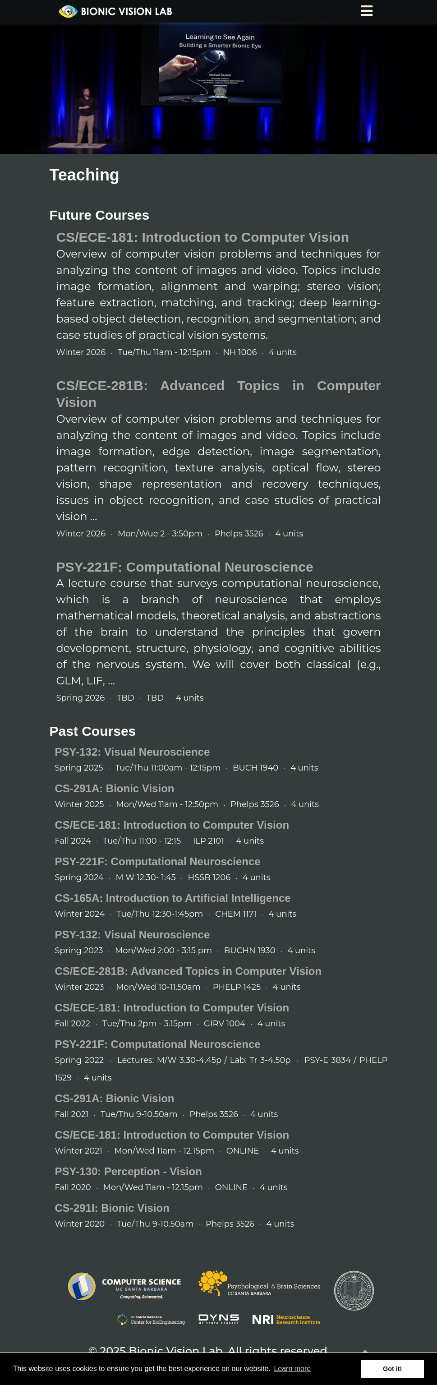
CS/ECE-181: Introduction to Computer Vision (202, 237)
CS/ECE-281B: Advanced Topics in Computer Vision (188, 971)
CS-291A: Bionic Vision (115, 788)
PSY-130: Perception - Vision (128, 1171)
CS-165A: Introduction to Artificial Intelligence (173, 898)
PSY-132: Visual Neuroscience (132, 752)
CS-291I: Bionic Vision (112, 1208)
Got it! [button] (392, 1368)
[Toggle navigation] (366, 11)
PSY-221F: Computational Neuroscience (184, 566)
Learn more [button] (292, 1368)
